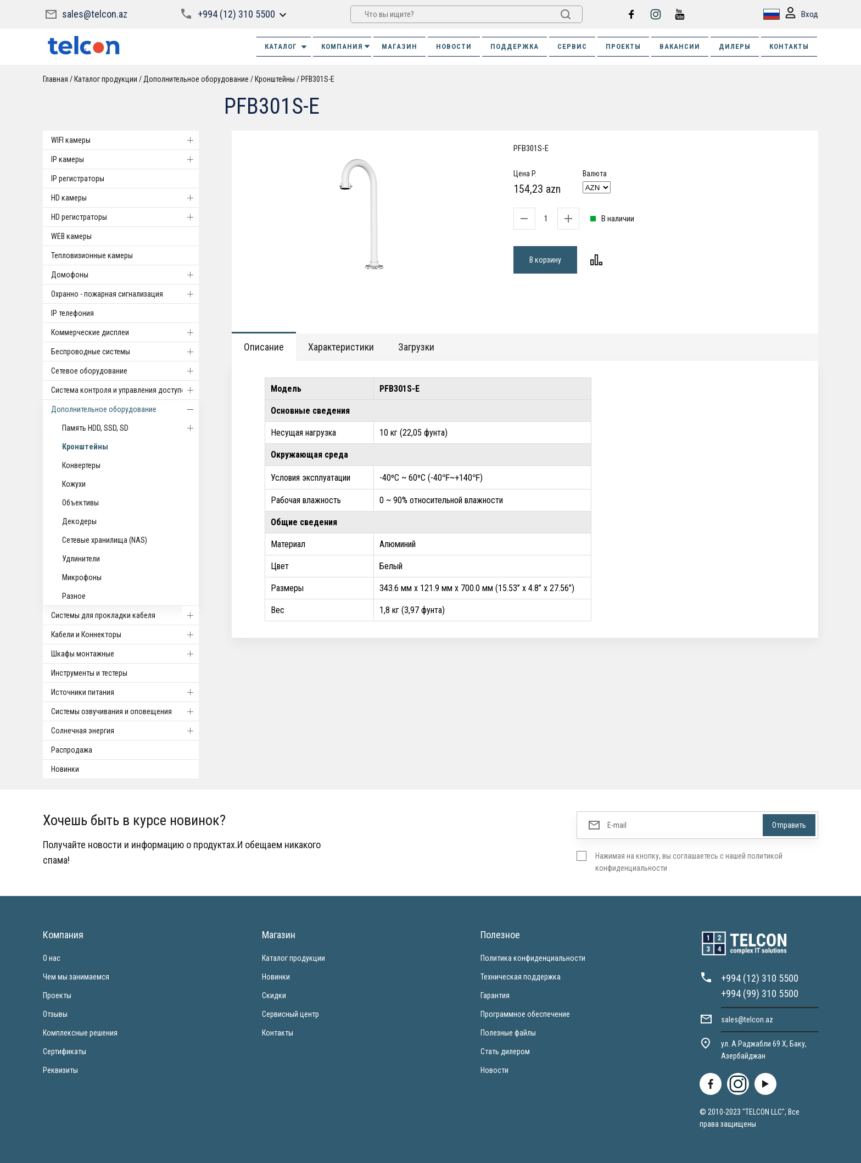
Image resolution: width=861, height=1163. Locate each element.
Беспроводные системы (125, 351)
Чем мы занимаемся (76, 976)
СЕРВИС (572, 46)
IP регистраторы (77, 178)
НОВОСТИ (454, 46)
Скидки (274, 995)
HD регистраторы (125, 217)
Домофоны (125, 274)
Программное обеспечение (525, 1014)
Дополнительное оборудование (196, 79)
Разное (74, 596)
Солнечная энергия (125, 730)
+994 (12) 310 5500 (236, 14)
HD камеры (125, 197)
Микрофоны (82, 577)
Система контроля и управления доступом (125, 390)
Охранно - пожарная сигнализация (125, 294)
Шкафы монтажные (125, 653)
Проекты (57, 995)
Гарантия (495, 995)
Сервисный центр (290, 1014)
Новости (494, 1070)
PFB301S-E (317, 79)
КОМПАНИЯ (346, 46)
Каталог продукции (105, 79)
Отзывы (55, 1014)
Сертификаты (64, 1051)
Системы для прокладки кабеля (125, 615)
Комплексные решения (80, 1032)
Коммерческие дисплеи (125, 332)
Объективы (80, 502)
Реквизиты (60, 1070)
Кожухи (74, 484)
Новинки (65, 769)
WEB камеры (71, 236)
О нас (51, 958)
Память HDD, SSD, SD (130, 428)
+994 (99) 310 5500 (759, 993)
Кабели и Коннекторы (125, 634)
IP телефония (72, 313)
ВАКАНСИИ (679, 46)
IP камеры (125, 159)
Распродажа (71, 749)
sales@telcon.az (94, 14)
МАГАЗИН (399, 46)
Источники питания (125, 692)
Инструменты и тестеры (89, 673)
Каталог (286, 46)
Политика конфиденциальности (532, 958)
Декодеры (79, 521)
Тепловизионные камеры (92, 255)
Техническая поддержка (520, 976)
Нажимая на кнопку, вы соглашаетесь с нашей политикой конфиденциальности (688, 862)
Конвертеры (81, 465)
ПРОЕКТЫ (623, 46)
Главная (55, 79)
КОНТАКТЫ (789, 46)
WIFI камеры (125, 140)
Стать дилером (505, 1051)
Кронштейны (275, 79)
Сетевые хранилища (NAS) (104, 540)
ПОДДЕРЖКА (514, 46)
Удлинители (81, 558)
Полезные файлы (508, 1032)
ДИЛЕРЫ (735, 46)
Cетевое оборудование (125, 370)
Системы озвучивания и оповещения (125, 711)
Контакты (277, 1032)
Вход (801, 15)
